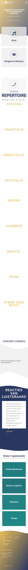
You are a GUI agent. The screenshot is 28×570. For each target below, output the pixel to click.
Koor (14, 43)
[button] (26, 2)
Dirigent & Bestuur (14, 68)
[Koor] (14, 36)
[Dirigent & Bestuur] (14, 61)
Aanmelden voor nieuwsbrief (6, 544)
